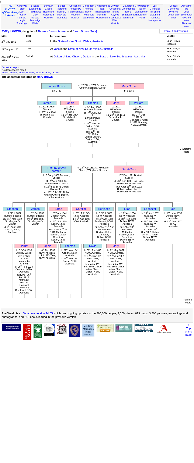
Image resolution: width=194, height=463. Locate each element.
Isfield (128, 11)
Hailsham (155, 11)
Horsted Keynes (115, 13)
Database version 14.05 (38, 313)
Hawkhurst (35, 11)
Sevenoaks (115, 17)
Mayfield (61, 14)
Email (187, 11)
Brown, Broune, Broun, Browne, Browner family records (31, 72)
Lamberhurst (141, 11)
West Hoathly (115, 22)
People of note (186, 19)
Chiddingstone (102, 5)
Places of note (186, 25)
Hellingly (61, 11)
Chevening (75, 5)
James (47, 102)
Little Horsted (35, 16)
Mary (115, 102)
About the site (186, 7)
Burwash (48, 5)
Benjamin (104, 208)
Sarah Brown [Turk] (85, 31)
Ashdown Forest (22, 7)
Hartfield (21, 17)
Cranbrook (128, 5)
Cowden (115, 5)
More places (154, 20)
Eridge (48, 8)
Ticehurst (155, 17)
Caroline (81, 208)
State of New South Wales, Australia (80, 41)
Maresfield (48, 14)
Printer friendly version (176, 31)
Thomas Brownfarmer (56, 169)
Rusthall (101, 14)
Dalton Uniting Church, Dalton (72, 56)
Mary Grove (129, 86)
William (138, 102)
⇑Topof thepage (188, 330)
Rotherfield (88, 14)
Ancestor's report (11, 67)
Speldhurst (141, 14)
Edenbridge (35, 8)
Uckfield (48, 17)
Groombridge (128, 8)
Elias (127, 208)
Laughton (155, 14)
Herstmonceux (76, 11)
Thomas (93, 102)
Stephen (12, 208)
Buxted (61, 5)
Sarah (58, 208)
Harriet (24, 245)
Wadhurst (62, 17)
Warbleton (88, 17)
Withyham (128, 17)
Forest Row (75, 8)
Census (174, 5)
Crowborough (142, 5)
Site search (187, 14)
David (92, 245)
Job (173, 208)
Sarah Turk (129, 169)
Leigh (22, 20)
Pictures (173, 11)
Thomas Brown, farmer (52, 31)
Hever (88, 11)
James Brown (56, 86)
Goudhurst (115, 8)
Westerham (102, 17)
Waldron (75, 17)
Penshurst (75, 14)
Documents (174, 14)
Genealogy (173, 8)
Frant (101, 8)
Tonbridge (22, 23)
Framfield (88, 8)
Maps (173, 17)
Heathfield (48, 11)
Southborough (129, 14)
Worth (141, 17)
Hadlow (141, 8)
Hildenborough (102, 11)
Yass (56, 48)
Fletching (61, 8)
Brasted (35, 5)
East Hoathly (22, 13)
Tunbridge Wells (35, 22)
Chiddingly (88, 5)
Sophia (69, 102)
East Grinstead (155, 7)
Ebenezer (150, 208)
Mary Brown (11, 31)
